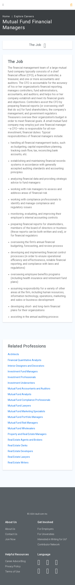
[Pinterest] (49, 571)
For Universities (46, 534)
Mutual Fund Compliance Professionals (29, 400)
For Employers (46, 529)
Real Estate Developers (20, 451)
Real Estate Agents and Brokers (25, 439)
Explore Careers (24, 16)
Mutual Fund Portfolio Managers (25, 417)
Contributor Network (49, 544)
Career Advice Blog (15, 561)
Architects (13, 354)
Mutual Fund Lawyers (19, 405)
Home (6, 16)
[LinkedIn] (49, 562)
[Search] (71, 5)
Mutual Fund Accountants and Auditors (29, 388)
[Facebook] (41, 562)
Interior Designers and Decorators (26, 365)
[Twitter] (58, 562)
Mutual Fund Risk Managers (23, 422)
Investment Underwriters (21, 382)
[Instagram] (41, 571)
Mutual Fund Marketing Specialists (26, 411)
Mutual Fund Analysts (19, 394)
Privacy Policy (13, 566)
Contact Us (11, 534)
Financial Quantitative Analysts (24, 360)
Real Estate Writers (18, 462)
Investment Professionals (22, 377)
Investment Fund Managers (23, 371)
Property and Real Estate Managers (27, 434)
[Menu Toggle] (3, 4)
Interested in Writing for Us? (52, 539)
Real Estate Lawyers (19, 456)
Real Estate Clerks (17, 445)
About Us (10, 529)
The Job (37, 45)
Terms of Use (12, 571)
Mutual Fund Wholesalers (21, 428)
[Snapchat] (58, 571)
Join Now (10, 539)
